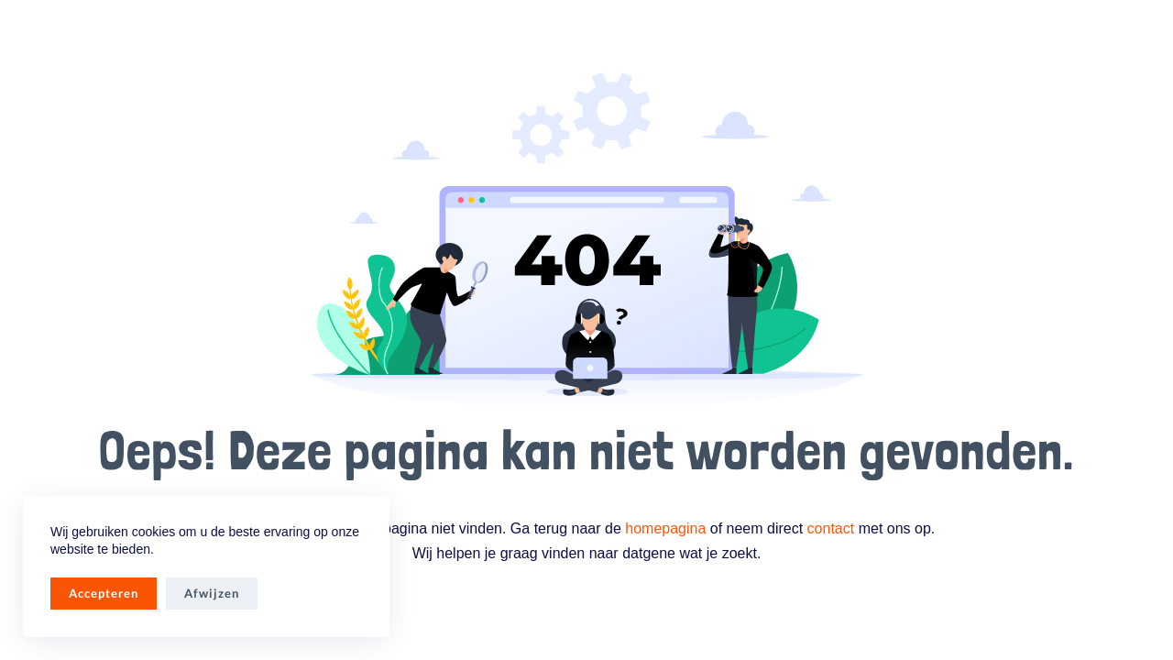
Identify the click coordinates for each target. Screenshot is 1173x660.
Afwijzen (211, 593)
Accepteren (103, 593)
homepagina (665, 528)
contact (831, 528)
